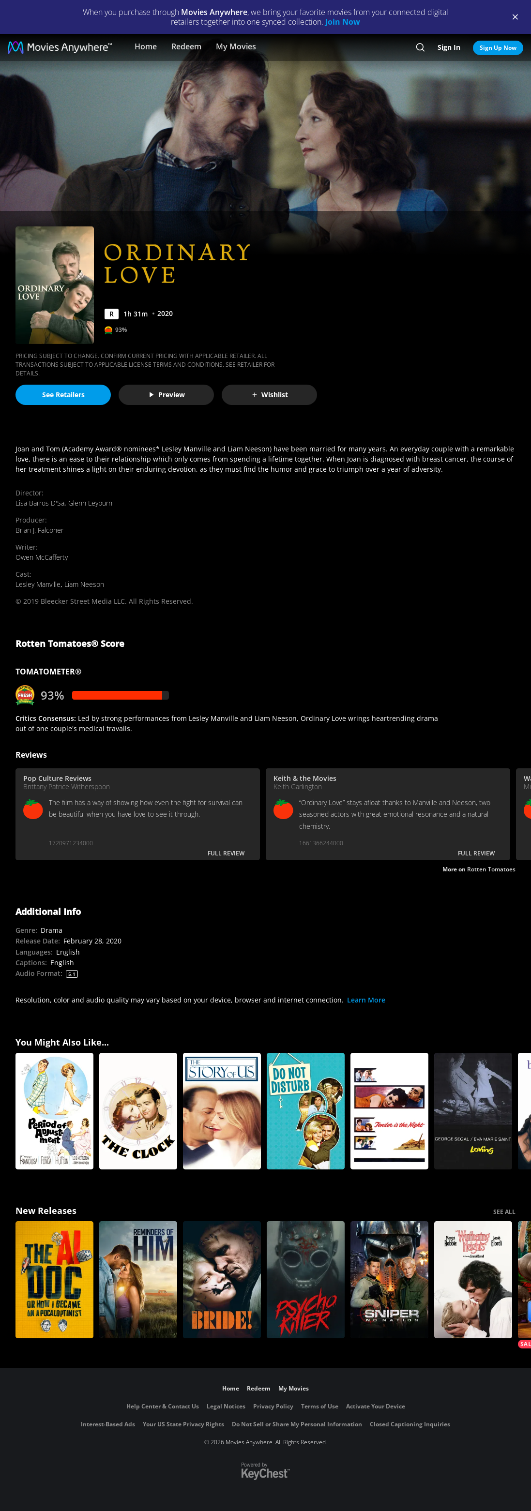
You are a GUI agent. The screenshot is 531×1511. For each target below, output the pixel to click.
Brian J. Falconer (39, 530)
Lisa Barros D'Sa (39, 503)
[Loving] (473, 1111)
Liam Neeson (84, 584)
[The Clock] (138, 1111)
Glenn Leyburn (90, 503)
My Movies (236, 46)
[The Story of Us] (222, 1111)
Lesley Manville (38, 584)
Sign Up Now (498, 48)
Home (146, 46)
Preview (166, 394)
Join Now (342, 21)
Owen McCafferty (41, 557)
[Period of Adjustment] (54, 1111)
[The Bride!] (222, 1279)
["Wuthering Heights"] (473, 1279)
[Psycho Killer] (306, 1279)
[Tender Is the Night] (389, 1111)
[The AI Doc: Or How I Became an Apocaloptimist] (54, 1279)
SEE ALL (504, 1212)
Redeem (186, 46)
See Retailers (63, 394)
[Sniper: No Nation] (389, 1279)
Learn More (366, 999)
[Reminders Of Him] (138, 1279)
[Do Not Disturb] (306, 1111)
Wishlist (269, 394)
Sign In (449, 47)
